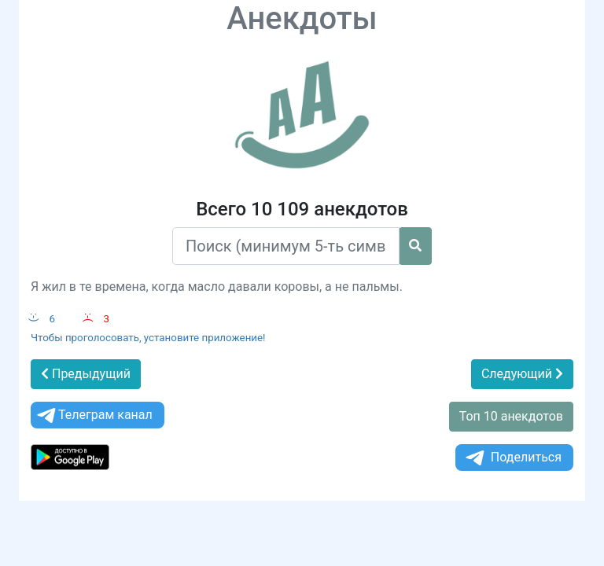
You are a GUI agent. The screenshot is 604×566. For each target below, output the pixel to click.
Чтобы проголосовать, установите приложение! (148, 338)
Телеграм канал (94, 415)
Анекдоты (302, 18)
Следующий (522, 373)
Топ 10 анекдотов (511, 416)
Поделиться (512, 458)
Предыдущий (86, 373)
